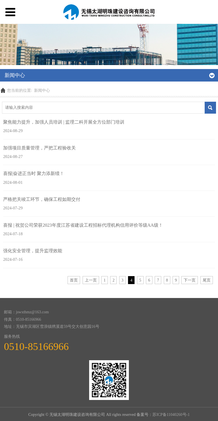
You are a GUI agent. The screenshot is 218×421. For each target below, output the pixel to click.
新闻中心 (42, 90)
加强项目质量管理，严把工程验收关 (39, 147)
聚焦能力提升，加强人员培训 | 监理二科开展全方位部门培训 (63, 122)
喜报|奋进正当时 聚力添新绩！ (33, 173)
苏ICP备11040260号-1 (171, 414)
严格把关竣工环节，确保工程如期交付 (41, 199)
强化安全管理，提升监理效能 (32, 250)
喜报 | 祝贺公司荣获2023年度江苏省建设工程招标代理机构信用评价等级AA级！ (83, 225)
